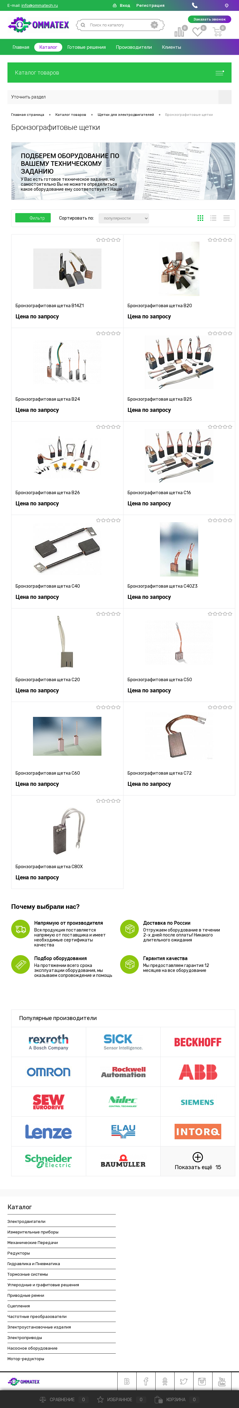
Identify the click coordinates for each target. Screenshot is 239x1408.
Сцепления (18, 1306)
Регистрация (150, 5)
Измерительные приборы (33, 1232)
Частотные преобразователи (37, 1316)
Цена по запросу (37, 316)
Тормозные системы (27, 1274)
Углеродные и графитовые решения (43, 1285)
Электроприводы (24, 1337)
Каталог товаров (119, 72)
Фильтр (33, 218)
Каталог (48, 47)
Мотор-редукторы (25, 1358)
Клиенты (171, 47)
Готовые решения (86, 47)
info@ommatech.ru (39, 5)
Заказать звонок (210, 19)
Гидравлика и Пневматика (33, 1263)
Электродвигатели (26, 1221)
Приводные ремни (25, 1295)
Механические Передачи (32, 1242)
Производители (134, 47)
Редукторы (18, 1253)
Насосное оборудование (32, 1348)
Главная (20, 47)
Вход (125, 5)
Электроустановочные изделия (39, 1327)
